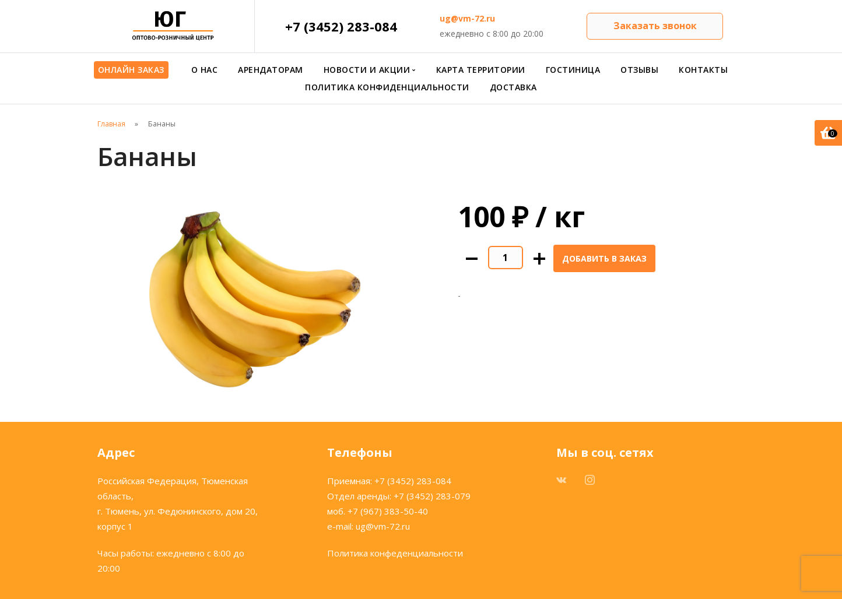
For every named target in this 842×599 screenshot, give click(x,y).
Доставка (513, 87)
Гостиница (573, 69)
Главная (111, 124)
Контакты (703, 69)
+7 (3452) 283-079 (432, 496)
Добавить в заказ (604, 258)
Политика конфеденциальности (395, 553)
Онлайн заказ (131, 69)
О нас (204, 69)
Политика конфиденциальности (387, 87)
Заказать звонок (655, 25)
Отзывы (639, 69)
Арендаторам (270, 69)
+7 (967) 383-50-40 (388, 511)
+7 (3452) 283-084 (341, 26)
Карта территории (480, 69)
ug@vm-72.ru (467, 18)
